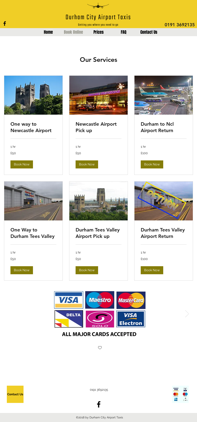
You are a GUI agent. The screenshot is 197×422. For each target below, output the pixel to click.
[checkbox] (99, 348)
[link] (33, 127)
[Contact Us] (15, 394)
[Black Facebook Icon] (5, 23)
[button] (21, 164)
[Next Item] (187, 314)
